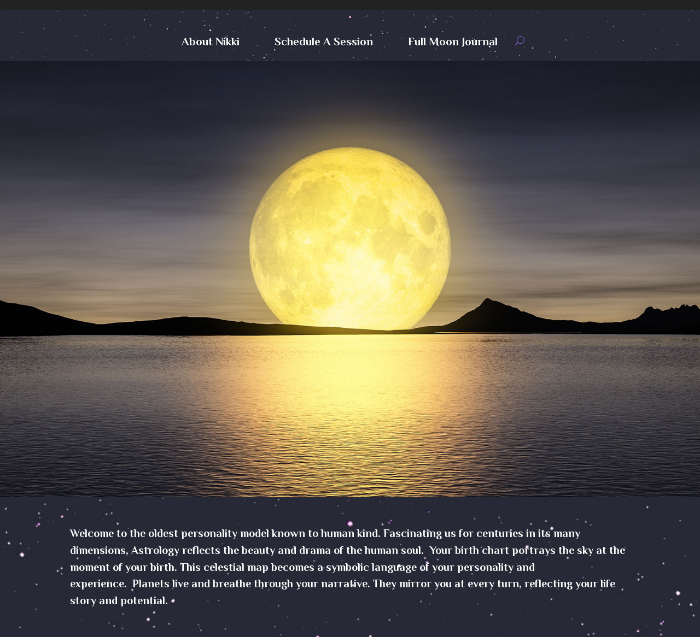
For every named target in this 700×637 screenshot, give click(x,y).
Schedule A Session (324, 43)
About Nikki (211, 43)
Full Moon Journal (453, 43)
